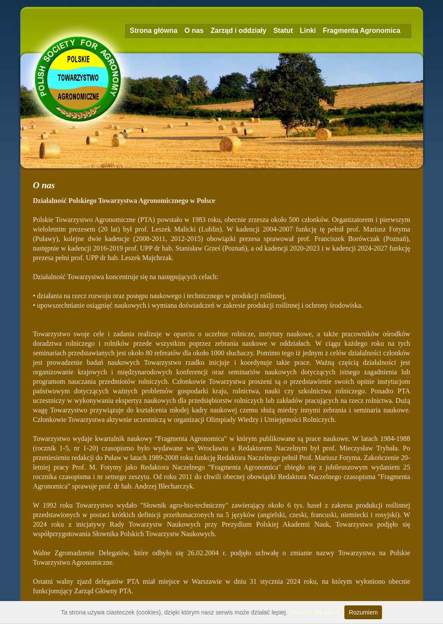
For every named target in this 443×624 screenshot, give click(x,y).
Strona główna (153, 30)
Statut (283, 30)
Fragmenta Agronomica (361, 30)
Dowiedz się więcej (314, 612)
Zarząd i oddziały (238, 30)
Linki (308, 30)
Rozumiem (363, 612)
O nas (193, 30)
